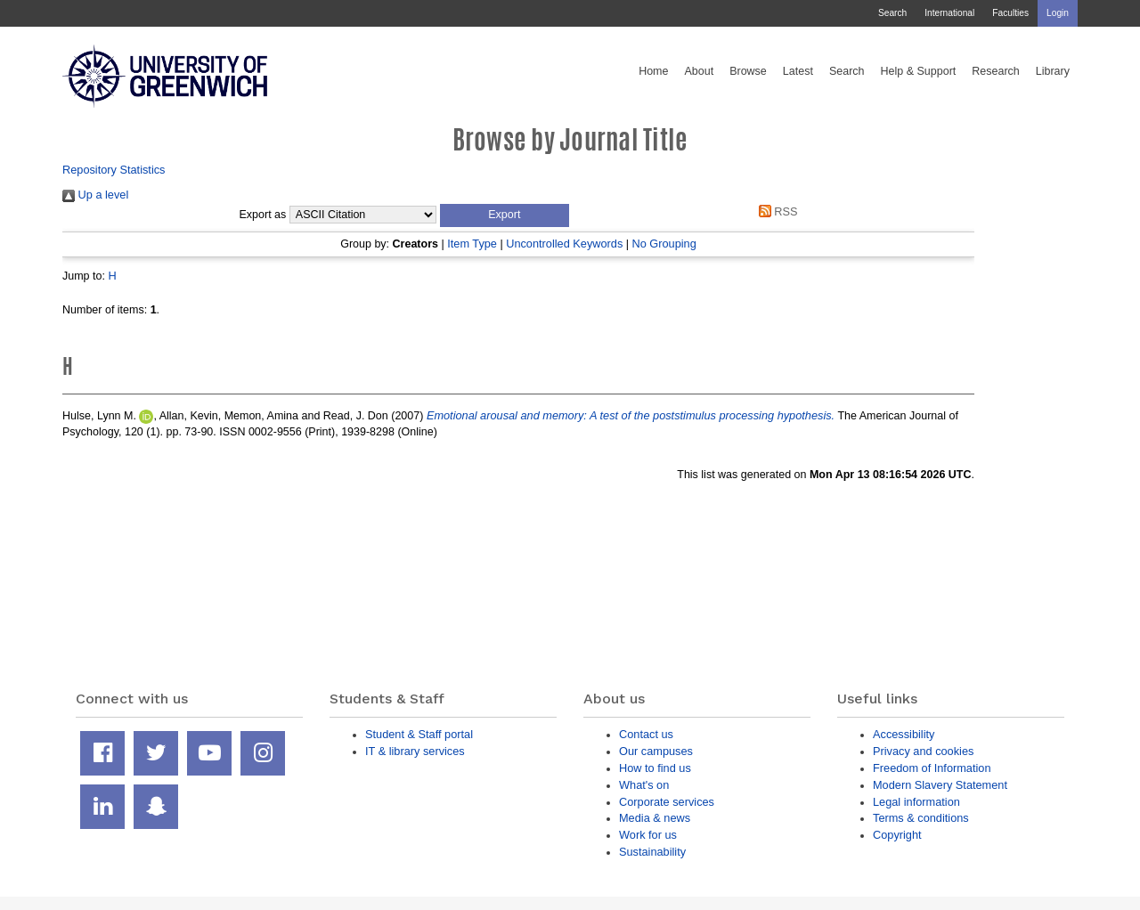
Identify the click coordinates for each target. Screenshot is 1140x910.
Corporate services (666, 801)
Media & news (654, 818)
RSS (775, 211)
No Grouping (663, 243)
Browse (748, 71)
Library (1053, 71)
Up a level (95, 194)
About (698, 71)
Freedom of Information (932, 768)
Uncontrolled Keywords (564, 243)
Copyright (897, 834)
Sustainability (652, 851)
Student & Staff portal (419, 734)
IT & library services (415, 751)
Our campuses (656, 751)
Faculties (1010, 13)
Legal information (916, 801)
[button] (504, 215)
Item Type (472, 243)
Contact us (646, 734)
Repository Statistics (114, 169)
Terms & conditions (921, 818)
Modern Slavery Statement (940, 785)
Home (653, 71)
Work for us (648, 834)
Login (1057, 13)
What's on (644, 785)
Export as (263, 214)
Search (892, 13)
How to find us (655, 768)
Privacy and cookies (923, 751)
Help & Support (919, 71)
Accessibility (903, 734)
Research (996, 71)
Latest (798, 71)
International (949, 13)
